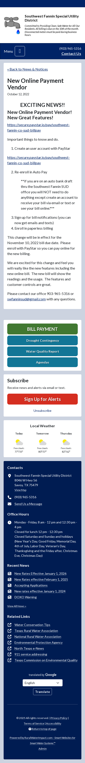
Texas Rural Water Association (36, 631)
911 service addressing (31, 654)
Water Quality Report (42, 351)
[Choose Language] (43, 682)
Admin (43, 748)
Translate (42, 692)
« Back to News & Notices (27, 69)
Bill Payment (42, 329)
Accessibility (53, 723)
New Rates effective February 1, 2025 (41, 579)
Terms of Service (34, 723)
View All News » (16, 606)
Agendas (42, 362)
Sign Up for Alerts (42, 399)
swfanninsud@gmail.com (26, 299)
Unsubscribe (42, 410)
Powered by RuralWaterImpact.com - (42, 740)
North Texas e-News (29, 648)
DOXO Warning (26, 597)
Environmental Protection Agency (39, 642)
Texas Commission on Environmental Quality (46, 660)
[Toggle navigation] (20, 51)
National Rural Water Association (38, 636)
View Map (20, 490)
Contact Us (71, 53)
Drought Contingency (42, 340)
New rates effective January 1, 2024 (40, 591)
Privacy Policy (59, 718)
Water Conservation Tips (32, 625)
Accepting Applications (31, 585)
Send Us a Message (28, 504)
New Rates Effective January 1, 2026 (40, 573)
